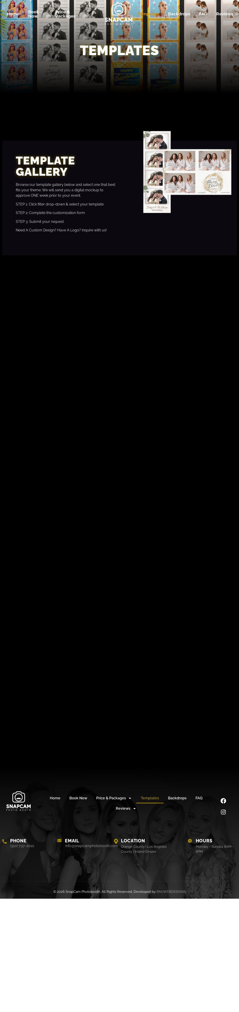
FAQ (203, 13)
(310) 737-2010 (22, 846)
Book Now (33, 13)
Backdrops (179, 13)
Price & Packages (73, 13)
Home (13, 13)
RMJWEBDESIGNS (171, 892)
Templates (148, 13)
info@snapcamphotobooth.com (91, 846)
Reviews (126, 809)
